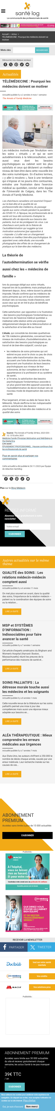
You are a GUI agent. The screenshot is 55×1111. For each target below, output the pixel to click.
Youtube (28, 478)
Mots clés (6, 50)
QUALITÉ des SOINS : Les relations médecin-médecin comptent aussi (24, 577)
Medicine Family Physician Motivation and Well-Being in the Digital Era (27, 439)
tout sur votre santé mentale (42, 963)
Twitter (11, 64)
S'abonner (15, 534)
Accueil (5, 34)
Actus (14, 34)
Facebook (5, 64)
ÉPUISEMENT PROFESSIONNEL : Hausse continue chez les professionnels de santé (27, 448)
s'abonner (15, 1086)
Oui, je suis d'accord (12, 1106)
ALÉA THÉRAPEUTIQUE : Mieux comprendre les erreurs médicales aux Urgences (27, 739)
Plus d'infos (29, 1100)
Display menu (3, 10)
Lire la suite (11, 611)
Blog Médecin (18, 488)
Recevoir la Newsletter (27, 939)
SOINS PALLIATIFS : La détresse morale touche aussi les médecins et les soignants (25, 687)
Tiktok (22, 64)
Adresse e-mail (13, 522)
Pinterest (16, 64)
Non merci (32, 1106)
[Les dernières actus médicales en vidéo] (28, 1033)
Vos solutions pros (42, 987)
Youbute (27, 64)
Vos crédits (42, 976)
